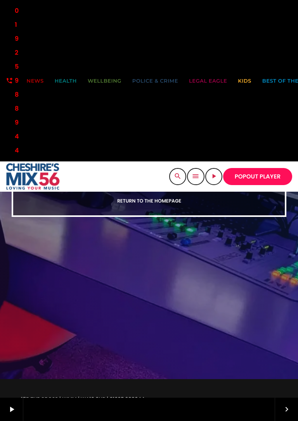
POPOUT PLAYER (258, 177)
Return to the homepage (149, 201)
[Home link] (33, 176)
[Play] (213, 176)
